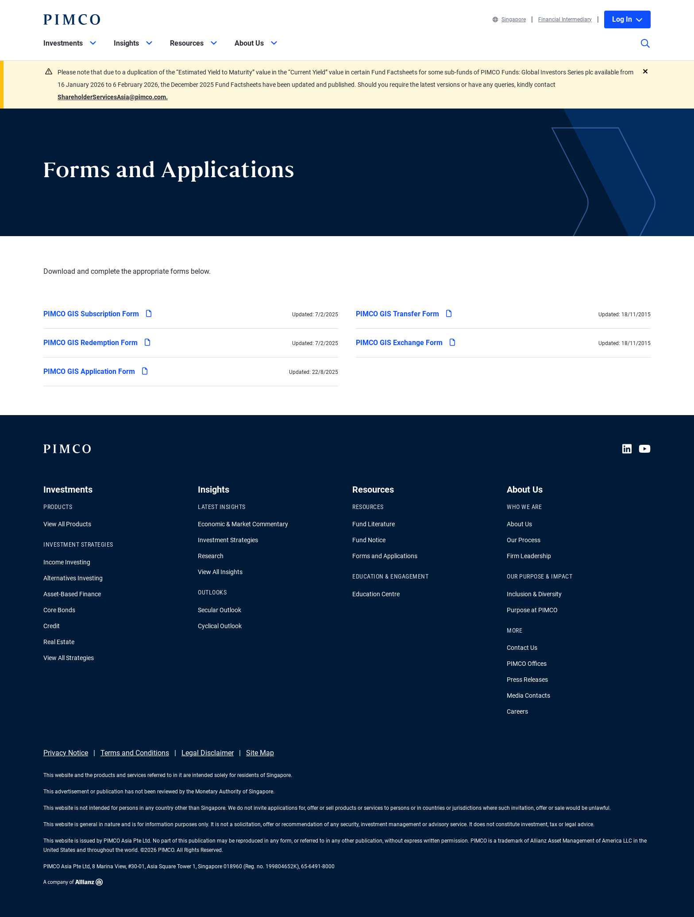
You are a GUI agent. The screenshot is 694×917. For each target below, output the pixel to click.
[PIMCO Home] (71, 19)
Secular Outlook (219, 610)
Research (211, 556)
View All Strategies (68, 657)
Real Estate (58, 641)
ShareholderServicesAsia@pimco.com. (113, 97)
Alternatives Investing (73, 578)
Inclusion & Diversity (534, 594)
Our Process (523, 540)
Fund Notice (369, 540)
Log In (627, 19)
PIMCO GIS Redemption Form (96, 341)
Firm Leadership (529, 556)
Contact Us (522, 647)
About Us (519, 524)
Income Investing (66, 562)
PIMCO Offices (527, 663)
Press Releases (527, 679)
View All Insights (220, 571)
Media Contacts (528, 695)
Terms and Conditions (134, 753)
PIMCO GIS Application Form (95, 370)
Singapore (509, 19)
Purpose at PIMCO (532, 610)
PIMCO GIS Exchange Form (405, 341)
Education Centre (376, 594)
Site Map (260, 753)
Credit (51, 625)
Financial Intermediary (565, 19)
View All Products (67, 524)
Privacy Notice (65, 753)
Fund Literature (373, 524)
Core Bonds (59, 610)
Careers (517, 711)
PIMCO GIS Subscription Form (97, 312)
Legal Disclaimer (207, 753)
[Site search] (645, 49)
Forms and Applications (384, 556)
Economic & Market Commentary (243, 524)
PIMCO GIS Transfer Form (403, 312)
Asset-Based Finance (72, 594)
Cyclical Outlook (220, 625)
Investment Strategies (228, 540)
